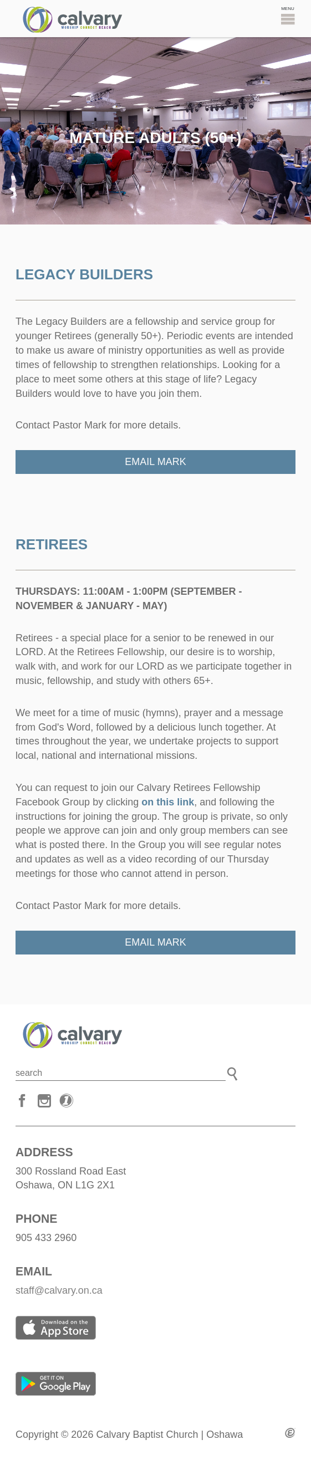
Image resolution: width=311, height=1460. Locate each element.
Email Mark (155, 461)
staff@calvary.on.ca (59, 1290)
